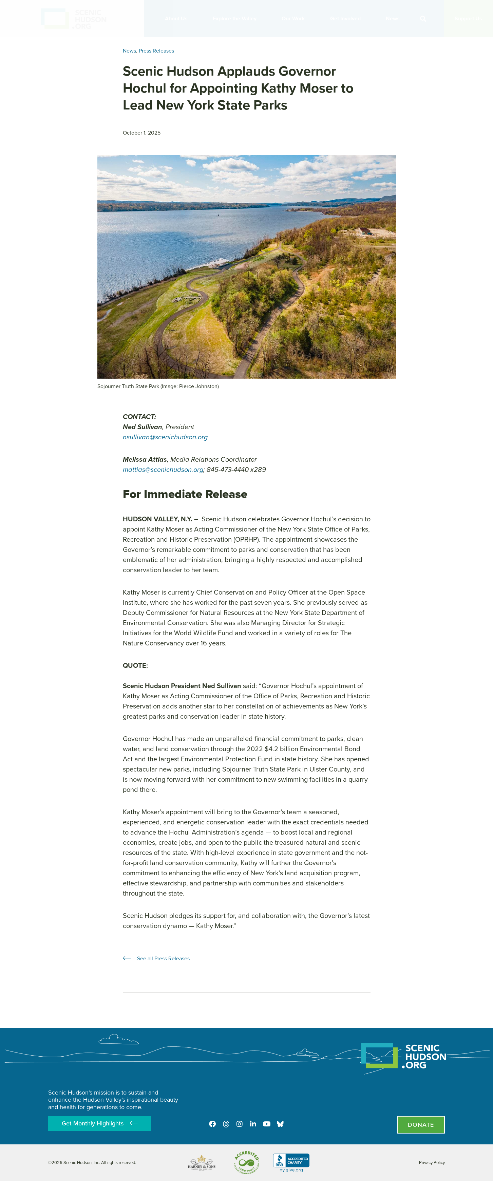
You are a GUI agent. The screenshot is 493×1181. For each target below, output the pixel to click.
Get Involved (347, 18)
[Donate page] (421, 1125)
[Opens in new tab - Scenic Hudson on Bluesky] (280, 1124)
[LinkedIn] (253, 1124)
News (394, 18)
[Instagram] (239, 1124)
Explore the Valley (236, 18)
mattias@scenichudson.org (163, 469)
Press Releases (156, 51)
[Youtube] (266, 1124)
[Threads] (226, 1124)
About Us (178, 18)
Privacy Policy (432, 1162)
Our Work (295, 18)
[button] (423, 18)
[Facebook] (212, 1124)
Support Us (468, 18)
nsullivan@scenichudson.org (165, 437)
